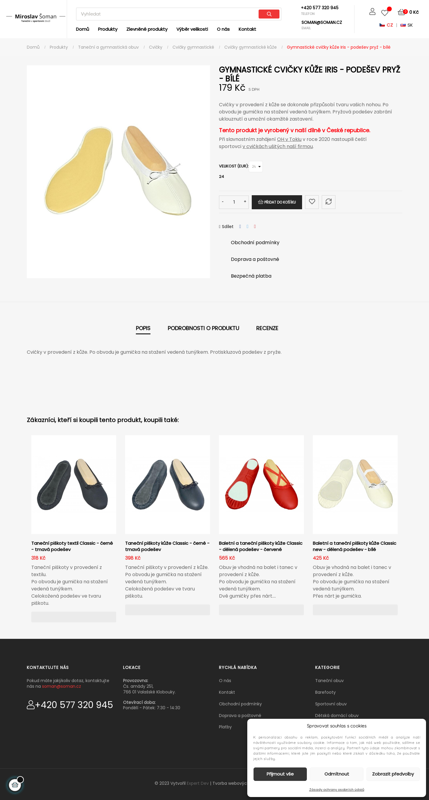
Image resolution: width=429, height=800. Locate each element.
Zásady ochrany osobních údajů (336, 789)
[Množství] (234, 202)
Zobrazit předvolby (393, 774)
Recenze (267, 328)
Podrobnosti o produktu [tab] (203, 328)
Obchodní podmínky (240, 704)
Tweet (247, 227)
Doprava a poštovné (240, 716)
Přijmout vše (280, 774)
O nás (225, 681)
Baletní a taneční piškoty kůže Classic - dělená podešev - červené (260, 546)
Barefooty (325, 692)
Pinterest (255, 227)
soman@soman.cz (61, 686)
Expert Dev (198, 783)
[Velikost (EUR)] (256, 166)
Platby (225, 727)
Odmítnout (336, 774)
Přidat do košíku (277, 202)
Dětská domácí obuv (337, 716)
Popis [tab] (143, 328)
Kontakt (227, 692)
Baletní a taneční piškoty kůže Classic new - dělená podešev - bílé (354, 546)
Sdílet (240, 227)
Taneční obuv (329, 681)
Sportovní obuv (331, 704)
